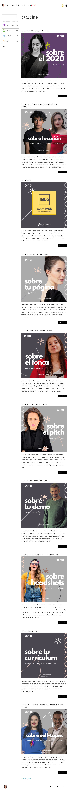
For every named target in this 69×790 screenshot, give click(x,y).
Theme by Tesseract (56, 787)
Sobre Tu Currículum (29, 631)
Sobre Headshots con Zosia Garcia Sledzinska (39, 554)
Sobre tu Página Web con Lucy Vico (35, 254)
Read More (62, 96)
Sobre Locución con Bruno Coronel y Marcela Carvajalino (39, 105)
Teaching (26, 5)
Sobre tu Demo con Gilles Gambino (35, 481)
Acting (7, 5)
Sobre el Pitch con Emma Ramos (34, 404)
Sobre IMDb (26, 180)
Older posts (26, 778)
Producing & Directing (16, 5)
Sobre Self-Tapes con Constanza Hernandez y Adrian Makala (42, 706)
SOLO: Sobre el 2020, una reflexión (35, 30)
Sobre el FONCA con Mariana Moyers (36, 330)
